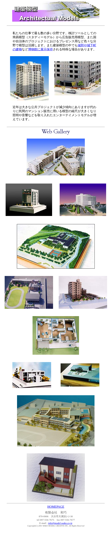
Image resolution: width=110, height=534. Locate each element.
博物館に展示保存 (40, 49)
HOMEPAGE (55, 506)
